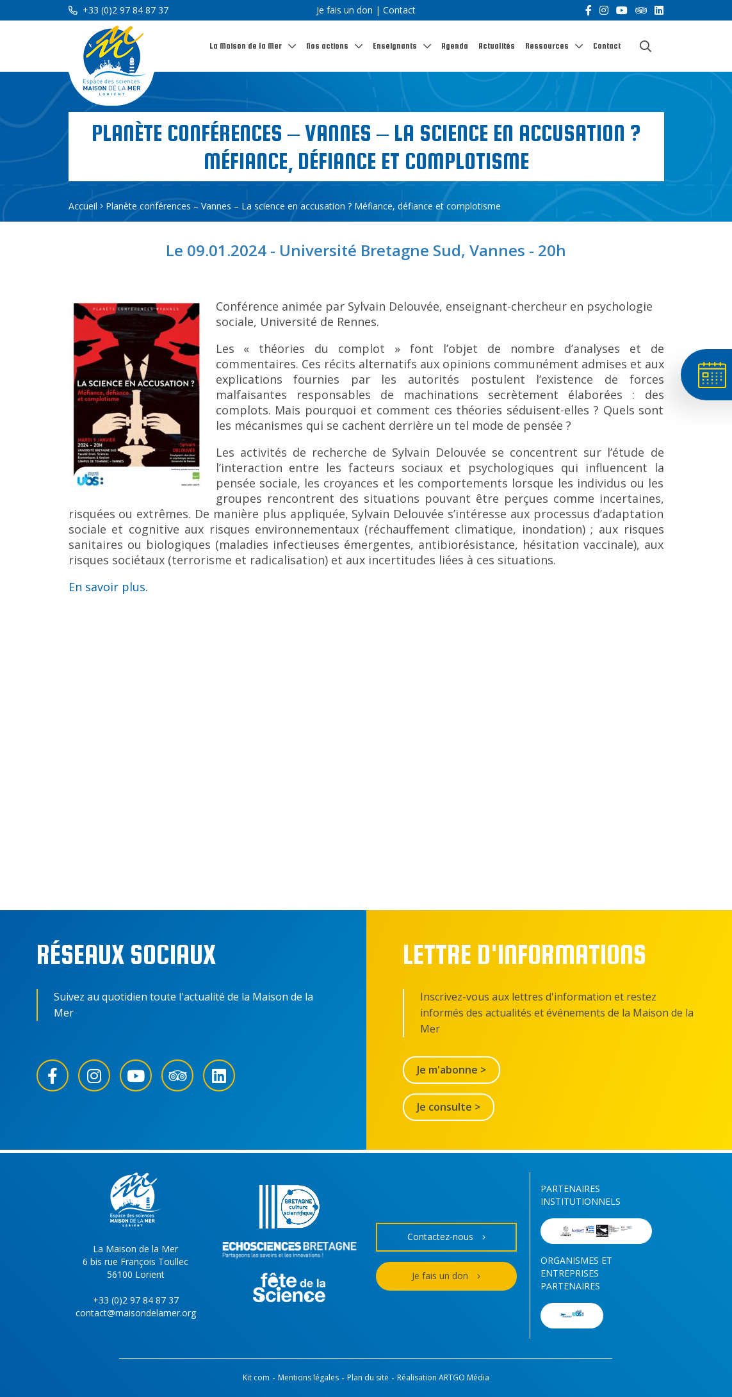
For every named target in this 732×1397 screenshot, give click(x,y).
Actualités (496, 46)
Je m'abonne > (451, 1070)
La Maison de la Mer (245, 46)
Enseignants (395, 46)
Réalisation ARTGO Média (443, 1377)
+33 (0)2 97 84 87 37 (118, 10)
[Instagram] (603, 10)
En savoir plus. (108, 586)
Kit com (256, 1377)
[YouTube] (622, 10)
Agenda (454, 46)
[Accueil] (111, 63)
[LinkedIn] (659, 10)
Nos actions (327, 46)
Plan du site (368, 1377)
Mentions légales (308, 1377)
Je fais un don (344, 10)
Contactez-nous (446, 1237)
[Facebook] (588, 10)
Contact (399, 10)
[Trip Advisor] (641, 10)
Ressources (547, 46)
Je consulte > (448, 1107)
